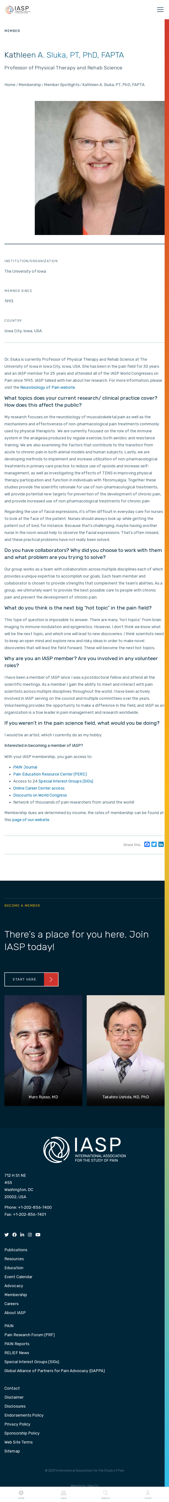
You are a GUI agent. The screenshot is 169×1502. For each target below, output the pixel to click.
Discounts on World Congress (40, 795)
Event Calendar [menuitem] (18, 1277)
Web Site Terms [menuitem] (18, 1442)
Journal (25, 767)
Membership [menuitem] (15, 1295)
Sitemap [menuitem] (12, 1451)
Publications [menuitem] (15, 1250)
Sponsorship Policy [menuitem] (22, 1433)
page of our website (31, 819)
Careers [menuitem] (11, 1304)
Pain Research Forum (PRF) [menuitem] (29, 1335)
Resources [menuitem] (14, 1259)
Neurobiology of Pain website (47, 387)
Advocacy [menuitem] (13, 1286)
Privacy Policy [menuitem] (17, 1424)
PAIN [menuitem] (8, 1326)
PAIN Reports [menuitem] (16, 1344)
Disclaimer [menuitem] (14, 1397)
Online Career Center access (38, 788)
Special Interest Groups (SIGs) (66, 781)
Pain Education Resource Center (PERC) (50, 774)
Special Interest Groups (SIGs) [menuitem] (31, 1362)
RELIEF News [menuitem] (16, 1353)
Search (105, 1495)
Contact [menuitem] (12, 1388)
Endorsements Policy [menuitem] (24, 1415)
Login (147, 1495)
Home (21, 1495)
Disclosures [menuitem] (15, 1406)
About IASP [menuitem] (15, 1313)
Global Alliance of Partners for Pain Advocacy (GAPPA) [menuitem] (54, 1371)
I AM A (63, 1495)
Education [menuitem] (13, 1268)
